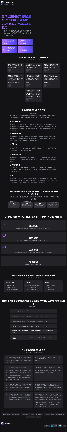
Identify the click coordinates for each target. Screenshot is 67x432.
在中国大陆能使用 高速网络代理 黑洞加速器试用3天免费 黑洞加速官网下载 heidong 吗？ (32, 316)
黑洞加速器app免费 (15, 414)
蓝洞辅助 (38, 417)
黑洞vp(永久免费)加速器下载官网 (28, 414)
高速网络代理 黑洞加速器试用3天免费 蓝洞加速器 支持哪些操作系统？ (28, 311)
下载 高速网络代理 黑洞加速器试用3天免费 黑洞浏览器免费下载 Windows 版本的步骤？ (32, 326)
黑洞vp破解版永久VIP (60, 414)
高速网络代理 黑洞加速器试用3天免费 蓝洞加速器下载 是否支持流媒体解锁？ (30, 321)
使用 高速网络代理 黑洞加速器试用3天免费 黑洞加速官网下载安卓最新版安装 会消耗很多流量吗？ (32, 331)
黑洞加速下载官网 (6, 414)
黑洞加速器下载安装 (30, 417)
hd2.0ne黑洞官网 (39, 414)
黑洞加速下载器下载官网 (49, 414)
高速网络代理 (6, 4)
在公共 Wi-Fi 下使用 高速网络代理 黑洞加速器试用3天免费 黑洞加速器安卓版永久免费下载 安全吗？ (32, 337)
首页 (1, 4)
